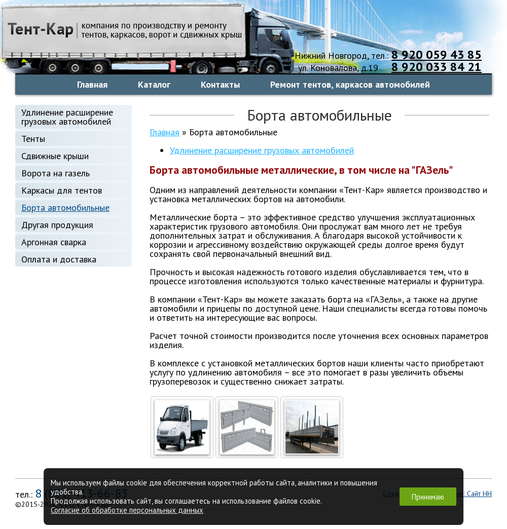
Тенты (33, 138)
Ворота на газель (55, 173)
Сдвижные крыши (55, 156)
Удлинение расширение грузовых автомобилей (67, 116)
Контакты (220, 84)
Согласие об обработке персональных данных (127, 510)
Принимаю (428, 497)
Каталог (154, 84)
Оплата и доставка (58, 259)
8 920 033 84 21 (436, 66)
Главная (92, 84)
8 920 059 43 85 (436, 54)
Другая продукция (57, 225)
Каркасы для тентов (61, 190)
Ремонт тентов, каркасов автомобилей (350, 84)
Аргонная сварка (53, 242)
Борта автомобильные (65, 207)
